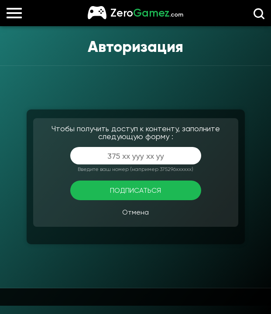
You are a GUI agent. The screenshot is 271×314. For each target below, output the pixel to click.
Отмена (135, 212)
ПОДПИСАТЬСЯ (135, 190)
